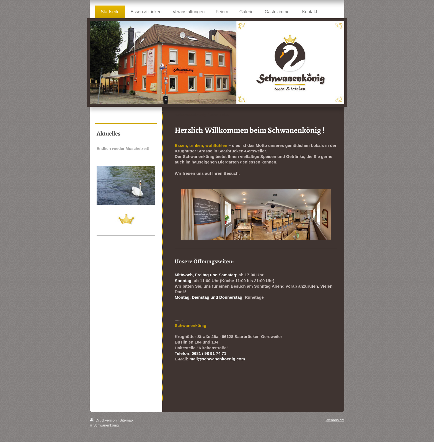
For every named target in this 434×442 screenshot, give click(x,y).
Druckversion (104, 420)
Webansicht (335, 420)
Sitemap (126, 420)
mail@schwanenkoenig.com (217, 359)
